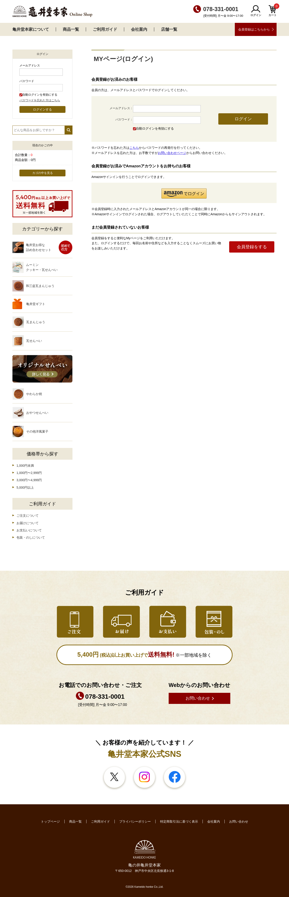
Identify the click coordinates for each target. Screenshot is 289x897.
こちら (134, 147)
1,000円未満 (25, 465)
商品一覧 (71, 29)
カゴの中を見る (42, 173)
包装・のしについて (30, 537)
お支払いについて (29, 530)
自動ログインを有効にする (155, 128)
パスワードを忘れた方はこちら (39, 100)
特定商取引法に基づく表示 (179, 821)
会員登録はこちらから (254, 29)
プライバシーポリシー (135, 821)
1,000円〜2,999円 (29, 473)
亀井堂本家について (30, 29)
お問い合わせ (198, 698)
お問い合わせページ (172, 153)
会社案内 (139, 29)
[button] (184, 193)
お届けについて (27, 523)
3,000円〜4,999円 (29, 480)
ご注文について (27, 515)
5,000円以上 (25, 487)
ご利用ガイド (105, 29)
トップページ (50, 821)
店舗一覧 (169, 29)
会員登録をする (252, 246)
